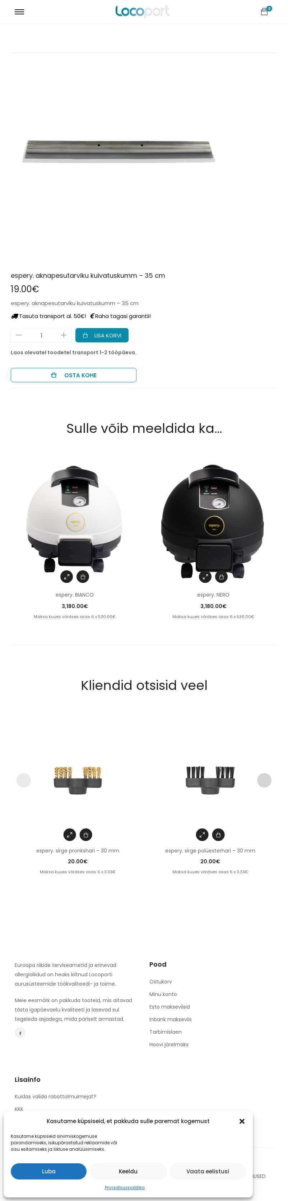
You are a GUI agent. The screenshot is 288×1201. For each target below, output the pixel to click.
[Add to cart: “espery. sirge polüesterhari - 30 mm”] (218, 834)
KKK (19, 1109)
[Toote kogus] (41, 335)
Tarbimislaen (165, 1032)
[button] (242, 1121)
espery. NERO (213, 594)
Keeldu (128, 1171)
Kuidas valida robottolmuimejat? (55, 1096)
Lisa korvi (107, 335)
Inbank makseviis (170, 1019)
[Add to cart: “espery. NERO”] (221, 576)
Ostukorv (160, 981)
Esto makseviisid (169, 1006)
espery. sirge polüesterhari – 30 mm (210, 850)
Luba (49, 1171)
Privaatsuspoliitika (125, 1187)
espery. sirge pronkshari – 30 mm (77, 850)
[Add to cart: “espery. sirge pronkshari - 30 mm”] (86, 834)
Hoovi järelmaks (169, 1044)
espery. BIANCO (75, 594)
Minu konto (163, 994)
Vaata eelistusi (207, 1171)
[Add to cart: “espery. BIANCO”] (82, 576)
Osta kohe (80, 375)
